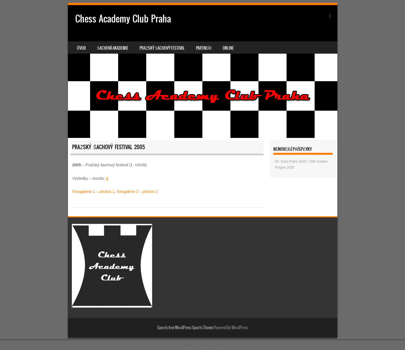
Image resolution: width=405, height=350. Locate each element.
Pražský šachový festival (162, 48)
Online (228, 48)
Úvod (81, 48)
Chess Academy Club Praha (123, 19)
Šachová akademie (112, 48)
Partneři (203, 48)
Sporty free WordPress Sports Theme (185, 327)
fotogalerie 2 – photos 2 (137, 191)
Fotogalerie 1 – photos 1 (93, 191)
